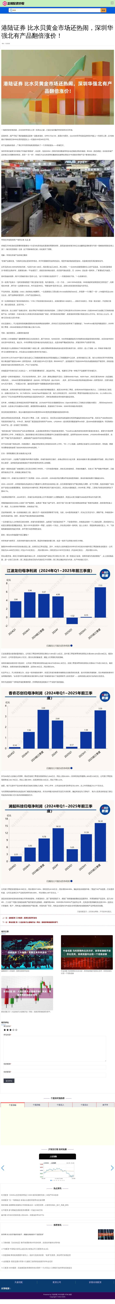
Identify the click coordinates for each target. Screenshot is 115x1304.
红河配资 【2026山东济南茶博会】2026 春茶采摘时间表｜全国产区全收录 (29, 1195)
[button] (2, 1168)
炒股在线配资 (95, 1282)
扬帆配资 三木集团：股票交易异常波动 (23, 918)
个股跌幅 (36, 1105)
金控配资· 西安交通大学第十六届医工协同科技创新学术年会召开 (28, 1261)
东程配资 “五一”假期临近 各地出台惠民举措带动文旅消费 (23, 1200)
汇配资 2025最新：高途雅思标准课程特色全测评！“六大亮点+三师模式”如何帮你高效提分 (37, 1268)
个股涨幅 (12, 1105)
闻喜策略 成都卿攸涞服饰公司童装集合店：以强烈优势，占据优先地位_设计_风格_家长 (35, 1205)
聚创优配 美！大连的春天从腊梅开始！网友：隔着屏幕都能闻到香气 (33, 922)
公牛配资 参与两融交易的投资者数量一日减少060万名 (22, 1210)
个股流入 (60, 1105)
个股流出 (84, 1105)
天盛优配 (18, 1282)
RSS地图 (61, 1294)
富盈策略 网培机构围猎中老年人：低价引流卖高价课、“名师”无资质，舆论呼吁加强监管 (37, 1255)
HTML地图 (68, 1294)
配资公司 (57, 1282)
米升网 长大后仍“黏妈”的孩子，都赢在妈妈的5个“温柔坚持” (22, 1234)
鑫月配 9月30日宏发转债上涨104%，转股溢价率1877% (22, 1215)
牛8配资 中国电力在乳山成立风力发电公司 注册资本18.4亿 (25, 1249)
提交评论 (9, 1081)
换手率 (105, 1105)
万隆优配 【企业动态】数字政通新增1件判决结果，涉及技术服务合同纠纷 (31, 1243)
